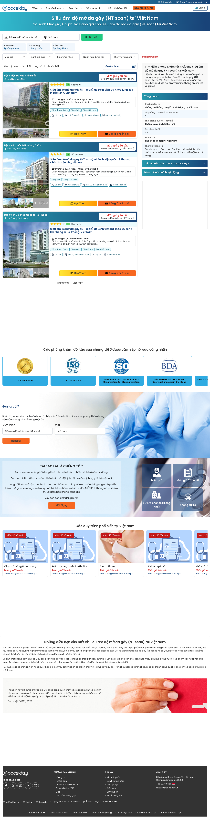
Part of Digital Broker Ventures (102, 801)
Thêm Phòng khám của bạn (192, 2)
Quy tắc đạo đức (124, 812)
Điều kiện (111, 788)
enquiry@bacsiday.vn (167, 787)
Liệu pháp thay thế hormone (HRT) (172, 151)
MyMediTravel (11, 802)
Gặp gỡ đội (112, 784)
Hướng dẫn (61, 781)
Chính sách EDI (79, 812)
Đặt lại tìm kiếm (150, 56)
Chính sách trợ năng (101, 812)
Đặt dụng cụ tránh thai (157, 149)
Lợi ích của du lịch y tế (67, 784)
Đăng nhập (165, 2)
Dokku (27, 802)
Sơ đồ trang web (115, 795)
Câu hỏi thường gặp (66, 795)
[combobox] (21, 37)
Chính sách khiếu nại (170, 812)
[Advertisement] (175, 205)
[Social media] (6, 785)
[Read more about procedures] (25, 553)
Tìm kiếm (92, 37)
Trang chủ (63, 282)
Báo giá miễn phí (117, 133)
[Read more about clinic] (70, 110)
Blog (58, 791)
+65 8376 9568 (165, 783)
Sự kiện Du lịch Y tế (65, 788)
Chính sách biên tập (146, 812)
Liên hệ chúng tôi (117, 8)
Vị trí (58, 425)
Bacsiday (42, 802)
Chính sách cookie (58, 812)
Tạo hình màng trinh (183, 149)
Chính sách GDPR (36, 812)
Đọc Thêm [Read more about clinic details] (78, 133)
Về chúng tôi (93, 8)
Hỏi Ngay (16, 440)
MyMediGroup (78, 801)
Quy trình (8, 425)
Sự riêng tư (112, 791)
